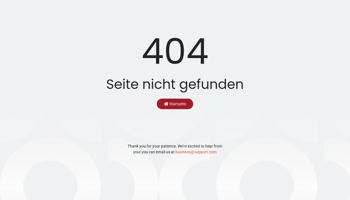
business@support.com (196, 152)
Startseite (175, 104)
